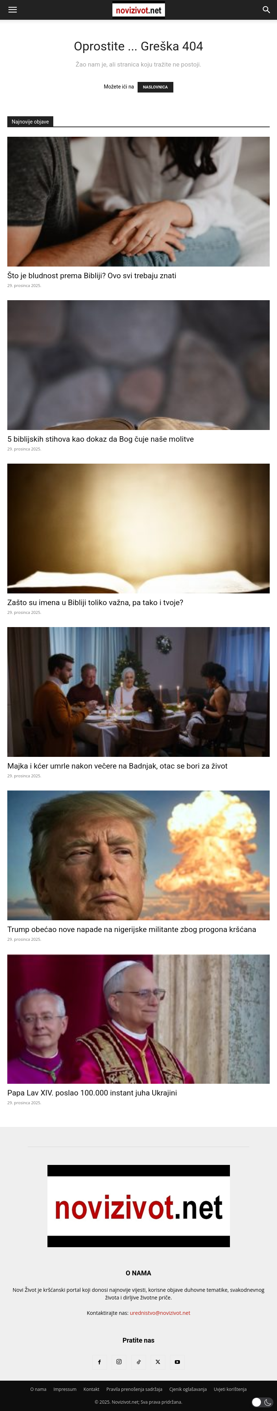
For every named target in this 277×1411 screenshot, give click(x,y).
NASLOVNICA (155, 87)
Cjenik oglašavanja (188, 1389)
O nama (38, 1389)
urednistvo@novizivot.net (160, 1312)
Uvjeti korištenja (230, 1389)
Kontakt (91, 1389)
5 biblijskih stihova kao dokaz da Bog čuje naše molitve (100, 439)
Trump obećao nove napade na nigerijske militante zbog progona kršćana (131, 929)
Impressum (64, 1389)
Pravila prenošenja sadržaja (134, 1389)
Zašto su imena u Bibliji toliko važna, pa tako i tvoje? (95, 602)
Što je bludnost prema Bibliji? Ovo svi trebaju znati (91, 275)
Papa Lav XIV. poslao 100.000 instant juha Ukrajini (92, 1093)
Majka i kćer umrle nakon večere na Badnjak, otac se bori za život (117, 766)
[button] (12, 10)
